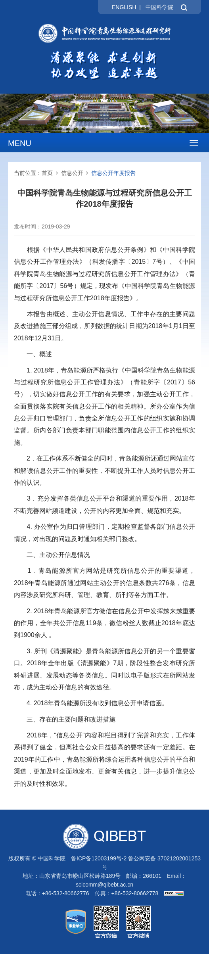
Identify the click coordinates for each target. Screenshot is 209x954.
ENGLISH (124, 7)
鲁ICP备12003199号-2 (99, 858)
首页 (47, 173)
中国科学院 (159, 7)
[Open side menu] (194, 143)
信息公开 (72, 173)
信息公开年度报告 (113, 173)
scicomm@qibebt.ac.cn (104, 884)
